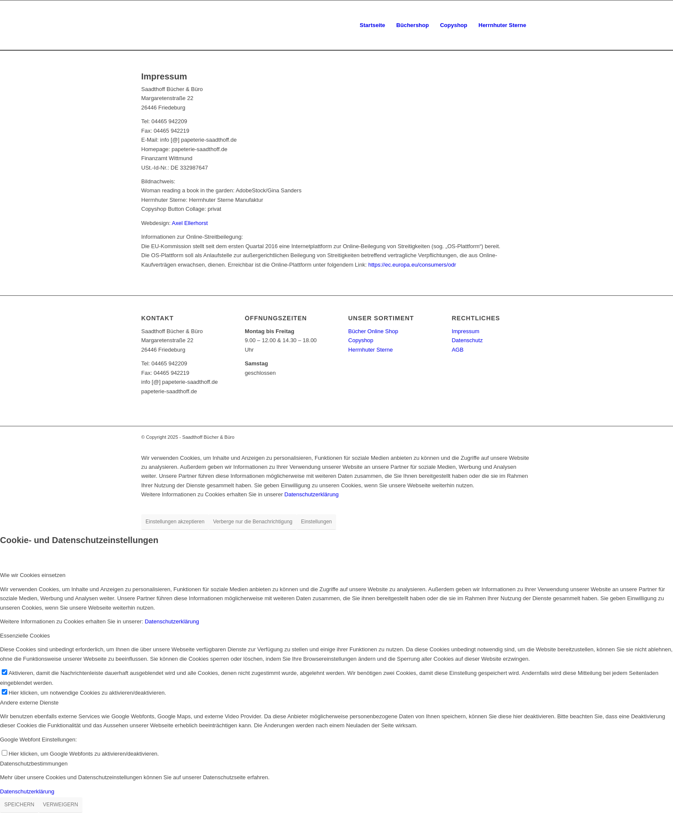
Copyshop (360, 340)
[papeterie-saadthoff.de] (141, 25)
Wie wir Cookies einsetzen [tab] (32, 575)
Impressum (465, 331)
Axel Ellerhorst (190, 223)
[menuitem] (372, 25)
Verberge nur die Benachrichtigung (252, 522)
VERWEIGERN (60, 805)
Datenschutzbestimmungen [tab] (34, 763)
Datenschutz (467, 340)
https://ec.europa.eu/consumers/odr (412, 264)
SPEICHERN (19, 805)
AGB (457, 349)
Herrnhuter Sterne (370, 349)
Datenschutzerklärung (312, 494)
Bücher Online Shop (373, 331)
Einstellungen (316, 522)
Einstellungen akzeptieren (175, 522)
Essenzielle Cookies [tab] (25, 635)
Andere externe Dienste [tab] (29, 702)
